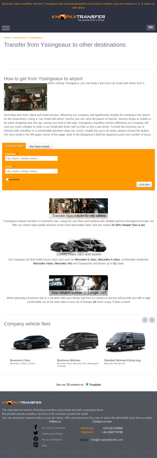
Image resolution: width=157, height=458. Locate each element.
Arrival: (10, 166)
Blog (44, 445)
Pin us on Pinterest (52, 439)
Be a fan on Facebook (53, 428)
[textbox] (31, 158)
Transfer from (14, 146)
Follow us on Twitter (52, 434)
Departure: (11, 154)
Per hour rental (39, 146)
